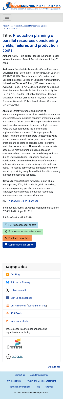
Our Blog (13, 274)
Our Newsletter (16, 305)
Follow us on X (16, 290)
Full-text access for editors (20, 225)
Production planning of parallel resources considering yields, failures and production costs (30, 43)
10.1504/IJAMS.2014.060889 (23, 201)
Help (38, 386)
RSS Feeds (14, 313)
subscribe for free (37, 305)
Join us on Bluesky (18, 282)
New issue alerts (17, 321)
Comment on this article (19, 244)
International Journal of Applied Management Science (25, 26)
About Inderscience (39, 375)
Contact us (20, 375)
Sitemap (49, 386)
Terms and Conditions (20, 386)
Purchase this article (17, 238)
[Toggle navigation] (7, 17)
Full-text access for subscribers (23, 231)
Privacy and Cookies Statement (41, 381)
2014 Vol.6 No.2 (13, 29)
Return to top (53, 367)
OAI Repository (14, 381)
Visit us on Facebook (19, 298)
